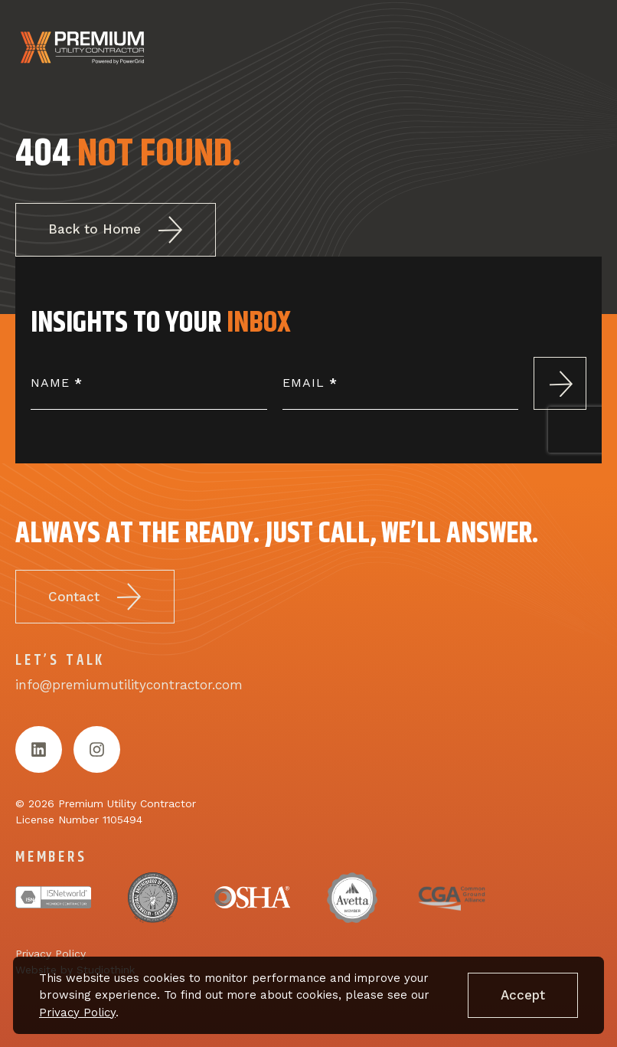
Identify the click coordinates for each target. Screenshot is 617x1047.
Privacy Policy (77, 1012)
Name (57, 382)
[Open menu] (582, 48)
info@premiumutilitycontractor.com (129, 687)
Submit (560, 383)
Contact (95, 599)
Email (310, 382)
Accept (523, 995)
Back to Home (115, 230)
